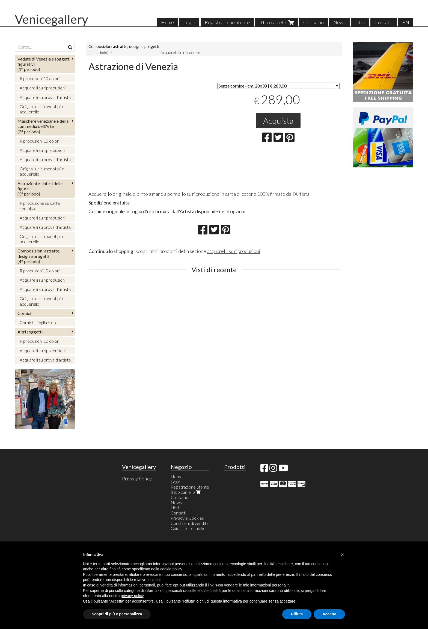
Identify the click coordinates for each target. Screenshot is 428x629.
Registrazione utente (227, 22)
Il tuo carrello (276, 22)
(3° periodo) (40, 188)
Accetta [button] (329, 614)
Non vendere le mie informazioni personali (251, 585)
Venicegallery (51, 19)
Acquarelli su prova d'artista (45, 97)
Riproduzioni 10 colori (40, 78)
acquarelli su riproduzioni (233, 251)
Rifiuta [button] (297, 614)
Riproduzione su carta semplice (40, 205)
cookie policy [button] (171, 569)
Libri (360, 22)
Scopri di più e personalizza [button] (117, 614)
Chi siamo (313, 22)
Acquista (278, 120)
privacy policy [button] (132, 596)
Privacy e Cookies (187, 517)
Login (189, 22)
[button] (342, 554)
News (339, 22)
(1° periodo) (43, 64)
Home (167, 22)
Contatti (383, 22)
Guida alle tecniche (188, 528)
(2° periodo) (43, 126)
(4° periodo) (38, 256)
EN (405, 22)
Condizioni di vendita (190, 523)
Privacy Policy (137, 478)
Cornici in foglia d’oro (39, 322)
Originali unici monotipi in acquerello (42, 109)
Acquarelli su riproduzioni (181, 52)
